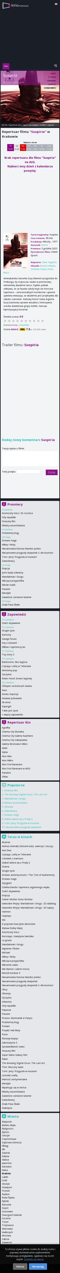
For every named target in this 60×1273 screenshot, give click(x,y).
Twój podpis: (9, 471)
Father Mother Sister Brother (17, 899)
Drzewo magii (9, 540)
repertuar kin (14, 124)
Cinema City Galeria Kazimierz (17, 735)
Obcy (4, 989)
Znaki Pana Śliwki (11, 604)
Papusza (6, 1009)
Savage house (9, 638)
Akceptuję (38, 1266)
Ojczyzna (6, 674)
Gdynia (5, 1156)
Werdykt (6, 592)
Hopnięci (6, 915)
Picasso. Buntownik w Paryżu (17, 1018)
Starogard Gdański (12, 1214)
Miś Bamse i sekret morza (15, 968)
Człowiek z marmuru (12, 858)
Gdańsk (6, 1152)
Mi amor (6, 702)
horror (44, 244)
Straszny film (8, 521)
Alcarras (6, 842)
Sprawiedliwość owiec (13, 1046)
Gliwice (5, 1159)
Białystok (7, 1121)
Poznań (6, 1190)
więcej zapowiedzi (13, 714)
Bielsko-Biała (9, 1125)
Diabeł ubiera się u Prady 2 (18, 819)
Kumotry (6, 634)
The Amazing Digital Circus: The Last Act (25, 794)
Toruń (5, 1221)
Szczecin (6, 1218)
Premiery (15, 504)
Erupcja (6, 568)
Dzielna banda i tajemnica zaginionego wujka (25, 887)
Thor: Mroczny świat (12, 1067)
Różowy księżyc (10, 1038)
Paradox (6, 772)
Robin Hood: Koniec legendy (17, 678)
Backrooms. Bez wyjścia (14, 661)
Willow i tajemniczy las (13, 646)
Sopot (5, 1207)
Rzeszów (6, 1204)
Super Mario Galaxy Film (14, 1054)
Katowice (7, 1166)
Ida (3, 919)
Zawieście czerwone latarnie (16, 597)
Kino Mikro (7, 760)
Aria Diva (6, 850)
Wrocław (6, 1235)
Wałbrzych (7, 1232)
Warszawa (7, 1228)
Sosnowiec (7, 1211)
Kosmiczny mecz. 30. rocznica (17, 513)
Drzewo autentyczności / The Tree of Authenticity (28, 874)
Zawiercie (7, 1242)
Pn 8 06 (29, 147)
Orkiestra (7, 1001)
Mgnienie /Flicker (11, 948)
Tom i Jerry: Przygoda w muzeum (19, 556)
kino (19, 5)
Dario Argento (18, 82)
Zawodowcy (8, 560)
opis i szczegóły (30, 124)
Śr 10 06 (42, 147)
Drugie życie (8, 630)
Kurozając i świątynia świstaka (18, 936)
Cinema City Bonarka (13, 731)
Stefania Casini (38, 269)
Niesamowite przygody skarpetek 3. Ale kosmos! (27, 552)
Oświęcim (7, 1187)
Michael (6, 952)
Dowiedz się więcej (34, 1259)
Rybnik (5, 1201)
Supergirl (6, 706)
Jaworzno (7, 1163)
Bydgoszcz (7, 1128)
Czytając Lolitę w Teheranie (16, 666)
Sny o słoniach (9, 642)
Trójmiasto (8, 1225)
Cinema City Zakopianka (14, 739)
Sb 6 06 (17, 147)
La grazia (7, 940)
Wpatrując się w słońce (14, 1087)
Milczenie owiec (10, 964)
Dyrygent (7, 883)
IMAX (4, 748)
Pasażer (6, 588)
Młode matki (8, 584)
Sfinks (5, 776)
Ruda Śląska (8, 1197)
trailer (43, 124)
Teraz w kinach (19, 837)
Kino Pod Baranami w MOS (16, 768)
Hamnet (6, 911)
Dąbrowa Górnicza (11, 1142)
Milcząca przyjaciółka (13, 580)
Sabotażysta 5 (9, 1042)
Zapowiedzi (16, 614)
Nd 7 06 (23, 147)
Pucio (5, 1034)
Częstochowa (9, 1138)
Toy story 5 (8, 654)
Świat (5, 1058)
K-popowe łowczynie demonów (18, 923)
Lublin (5, 1176)
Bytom (5, 1132)
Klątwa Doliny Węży (12, 928)
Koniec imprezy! (10, 694)
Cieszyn (6, 1135)
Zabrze (5, 1239)
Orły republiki (9, 517)
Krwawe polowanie (12, 698)
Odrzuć (20, 1266)
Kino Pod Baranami (12, 764)
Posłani (6, 1026)
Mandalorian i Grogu (12, 576)
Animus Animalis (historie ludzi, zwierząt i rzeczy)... (28, 846)
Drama (5, 866)
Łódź (4, 1180)
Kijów (5, 752)
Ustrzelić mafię (9, 1075)
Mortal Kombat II (11, 972)
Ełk (3, 1149)
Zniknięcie (7, 1107)
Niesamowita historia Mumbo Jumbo (21, 548)
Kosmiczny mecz (10, 932)
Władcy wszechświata (13, 525)
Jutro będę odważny (12, 572)
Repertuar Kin (19, 722)
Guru (4, 690)
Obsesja (8, 806)
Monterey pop (9, 670)
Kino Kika (7, 756)
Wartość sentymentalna (14, 1079)
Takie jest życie (10, 710)
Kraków (6, 1173)
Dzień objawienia (11, 623)
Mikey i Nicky (8, 544)
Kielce (5, 1170)
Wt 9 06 (35, 147)
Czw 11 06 (49, 147)
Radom (6, 1194)
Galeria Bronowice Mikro (15, 743)
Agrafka (6, 727)
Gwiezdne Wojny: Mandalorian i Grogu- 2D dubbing (29, 903)
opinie (51, 124)
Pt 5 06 (10, 147)
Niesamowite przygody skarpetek (23, 827)
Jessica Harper (47, 265)
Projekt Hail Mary (11, 1030)
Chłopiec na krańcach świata (17, 685)
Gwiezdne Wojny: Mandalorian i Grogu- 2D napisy (28, 907)
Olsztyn (6, 1183)
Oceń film (24, 325)
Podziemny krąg (10, 532)
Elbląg (5, 1145)
